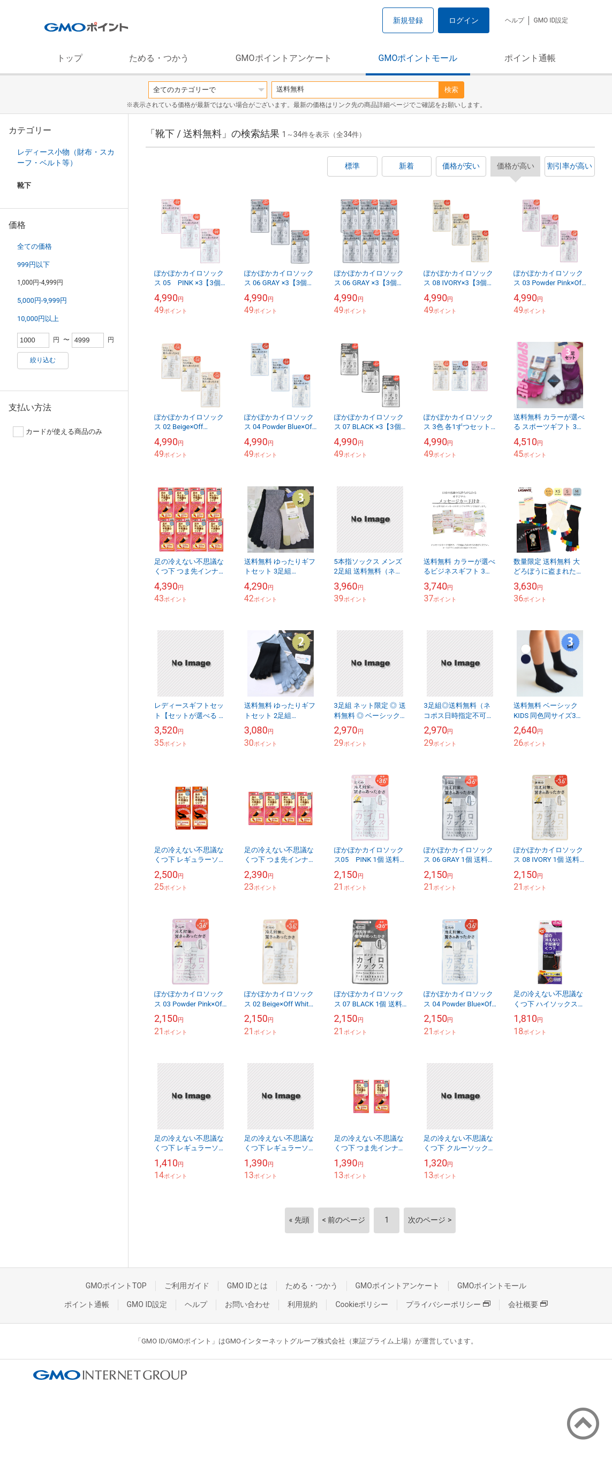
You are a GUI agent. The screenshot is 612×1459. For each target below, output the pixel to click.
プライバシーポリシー (448, 1304)
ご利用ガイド (186, 1285)
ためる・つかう (159, 58)
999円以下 (33, 265)
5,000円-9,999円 (42, 300)
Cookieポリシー (361, 1304)
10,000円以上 (38, 319)
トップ (69, 58)
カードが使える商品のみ (57, 431)
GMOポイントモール (418, 58)
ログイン (464, 20)
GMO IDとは (247, 1285)
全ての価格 (34, 246)
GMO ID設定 (550, 20)
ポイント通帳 (530, 58)
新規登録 (408, 20)
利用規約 (303, 1304)
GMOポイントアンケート (284, 58)
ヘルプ (514, 20)
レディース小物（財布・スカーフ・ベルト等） (66, 157)
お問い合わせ (247, 1304)
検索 (451, 90)
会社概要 (528, 1304)
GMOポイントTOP (116, 1285)
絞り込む (43, 360)
